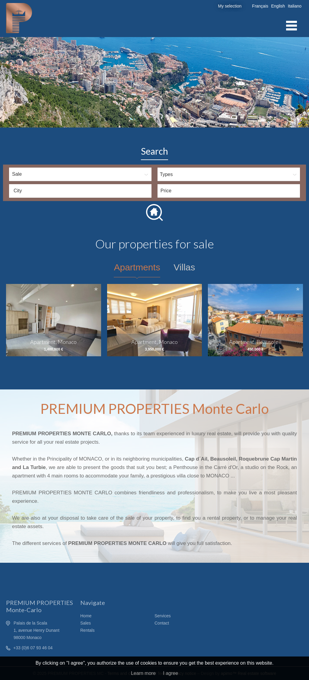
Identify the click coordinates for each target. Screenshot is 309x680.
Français (260, 6)
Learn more (143, 673)
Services (162, 615)
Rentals (87, 630)
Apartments (137, 267)
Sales (85, 623)
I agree (170, 673)
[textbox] (82, 190)
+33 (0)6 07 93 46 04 (33, 647)
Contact (161, 623)
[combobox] (80, 191)
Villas (184, 267)
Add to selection (96, 289)
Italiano (294, 6)
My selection (230, 6)
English (278, 6)
